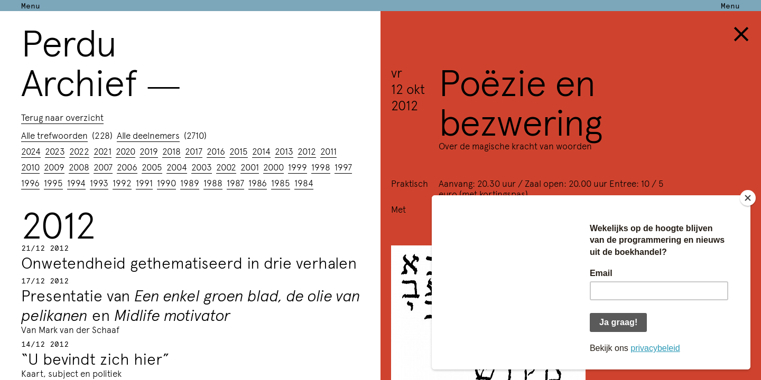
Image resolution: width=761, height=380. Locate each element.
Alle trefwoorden (54, 135)
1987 (235, 182)
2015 (238, 151)
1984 (303, 182)
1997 (343, 166)
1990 (166, 182)
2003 (201, 166)
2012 (307, 151)
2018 (171, 151)
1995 (53, 182)
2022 (79, 151)
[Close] (748, 198)
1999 (297, 166)
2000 (273, 166)
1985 (280, 182)
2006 (127, 166)
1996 (30, 182)
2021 (103, 151)
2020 (125, 151)
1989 (189, 182)
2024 (31, 151)
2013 (284, 151)
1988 (212, 182)
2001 (249, 166)
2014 (261, 151)
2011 (328, 151)
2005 (152, 166)
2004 (176, 166)
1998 (320, 166)
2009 (54, 166)
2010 (30, 166)
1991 (144, 182)
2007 (103, 166)
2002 (226, 166)
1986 (257, 182)
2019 (149, 151)
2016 (216, 151)
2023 (55, 151)
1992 (122, 182)
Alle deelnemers (148, 135)
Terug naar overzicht (62, 117)
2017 (193, 151)
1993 (99, 182)
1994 (76, 182)
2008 (79, 166)
